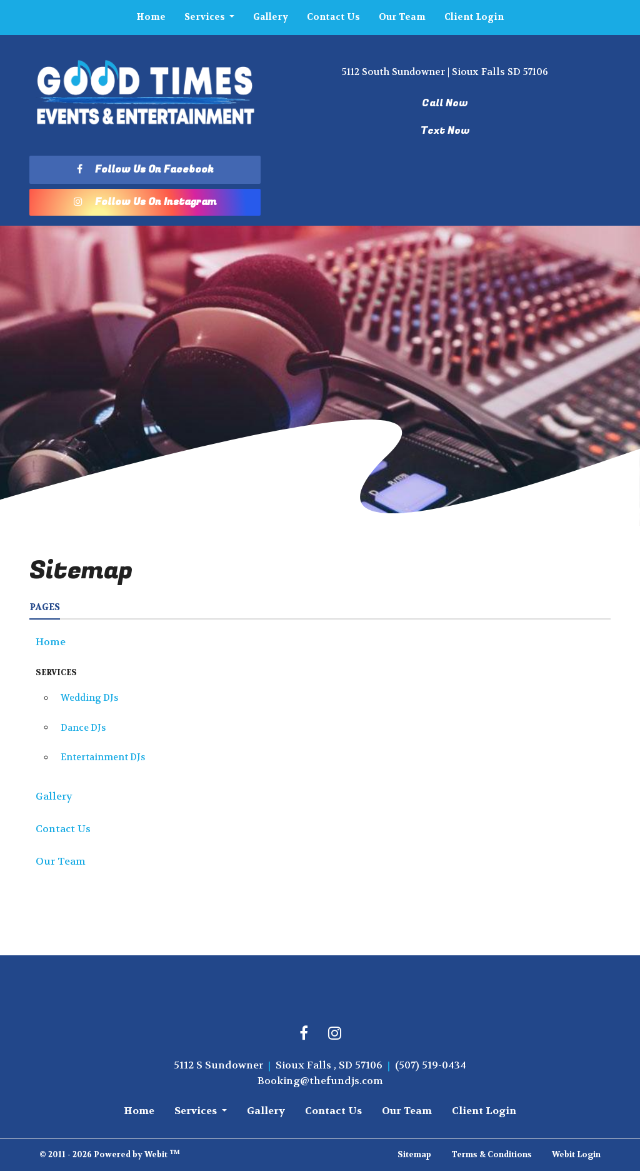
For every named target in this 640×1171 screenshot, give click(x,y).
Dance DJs (83, 728)
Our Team (402, 17)
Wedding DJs (89, 698)
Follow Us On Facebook (145, 169)
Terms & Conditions (491, 1155)
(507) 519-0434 (430, 1065)
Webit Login (576, 1155)
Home (151, 17)
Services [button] (205, 17)
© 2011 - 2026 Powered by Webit (109, 1154)
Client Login (474, 17)
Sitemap (414, 1155)
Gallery (270, 17)
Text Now (445, 130)
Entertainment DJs (103, 757)
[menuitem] (151, 17)
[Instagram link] (334, 1034)
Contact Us (333, 17)
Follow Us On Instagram (145, 201)
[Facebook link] (303, 1034)
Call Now (445, 103)
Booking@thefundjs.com (320, 1080)
